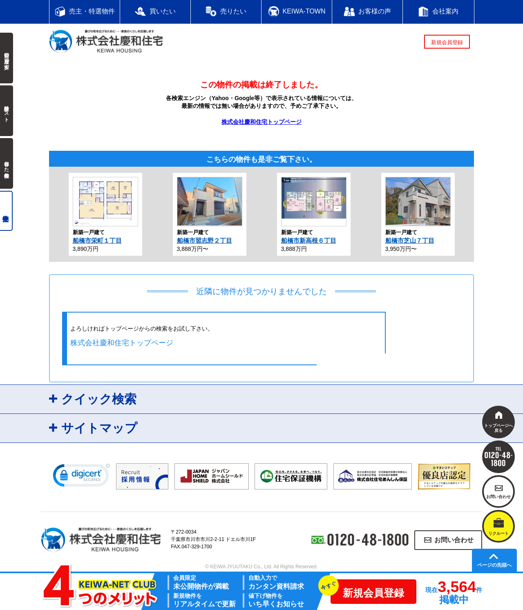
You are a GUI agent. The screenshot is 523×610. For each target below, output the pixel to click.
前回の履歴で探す (6, 58)
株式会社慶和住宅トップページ (261, 121)
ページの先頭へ (494, 565)
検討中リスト (6, 110)
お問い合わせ (454, 539)
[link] (81, 477)
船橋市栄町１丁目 (97, 240)
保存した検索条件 (6, 163)
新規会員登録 (447, 42)
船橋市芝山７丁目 (409, 240)
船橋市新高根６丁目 (308, 240)
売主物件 (6, 211)
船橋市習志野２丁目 (204, 240)
